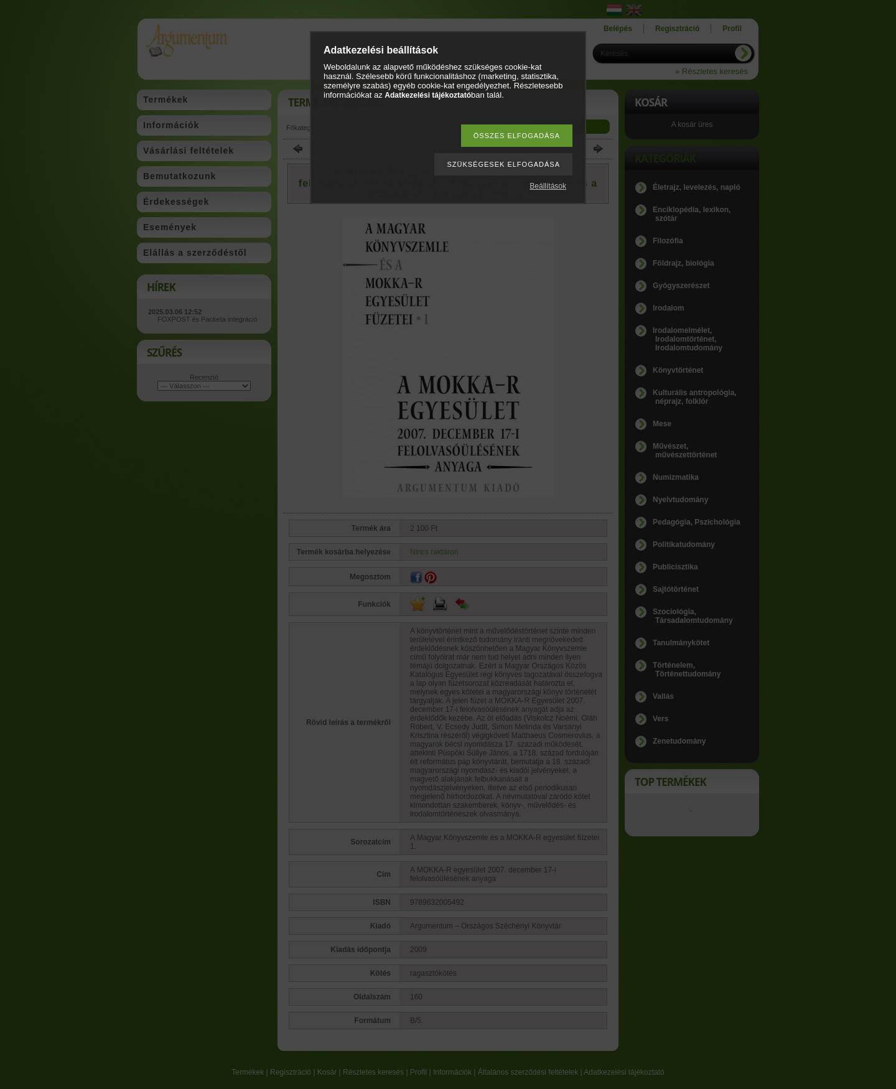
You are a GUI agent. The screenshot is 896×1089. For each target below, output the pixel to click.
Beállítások (548, 186)
